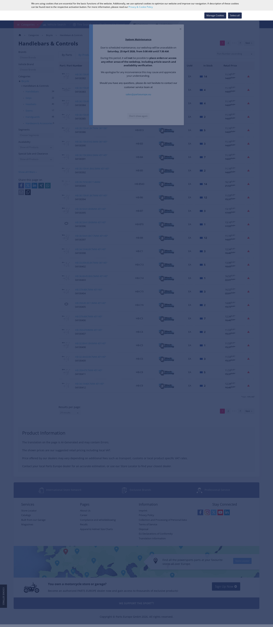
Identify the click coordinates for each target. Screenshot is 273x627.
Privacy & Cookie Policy (141, 7)
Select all (235, 15)
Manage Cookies (215, 15)
